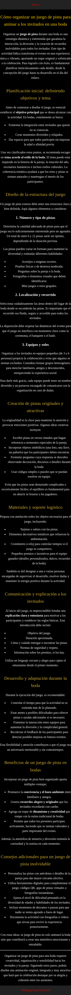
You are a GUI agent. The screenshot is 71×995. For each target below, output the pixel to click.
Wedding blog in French (35, 990)
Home (35, 4)
